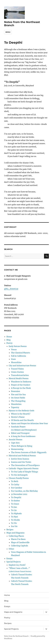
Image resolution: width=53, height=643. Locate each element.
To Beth (14, 481)
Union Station (17, 372)
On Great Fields (18, 398)
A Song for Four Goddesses (23, 436)
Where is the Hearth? (20, 414)
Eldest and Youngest (20, 433)
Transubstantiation (20, 375)
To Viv (14, 523)
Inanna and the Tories (21, 462)
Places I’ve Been (18, 539)
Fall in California (18, 356)
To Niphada (16, 513)
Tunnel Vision (17, 369)
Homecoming (17, 449)
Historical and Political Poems (22, 455)
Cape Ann (15, 443)
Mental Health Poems (18, 378)
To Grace (15, 504)
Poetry (9, 343)
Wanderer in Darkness (21, 381)
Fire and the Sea (18, 394)
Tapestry (15, 407)
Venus (14, 349)
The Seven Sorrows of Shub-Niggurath (28, 452)
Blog (8, 340)
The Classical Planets (20, 353)
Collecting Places (16, 536)
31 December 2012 (19, 494)
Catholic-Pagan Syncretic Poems (23, 468)
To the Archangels (19, 475)
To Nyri (14, 517)
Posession (15, 391)
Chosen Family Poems (19, 478)
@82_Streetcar (11, 289)
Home (9, 336)
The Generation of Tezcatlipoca (25, 465)
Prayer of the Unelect (20, 385)
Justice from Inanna (20, 459)
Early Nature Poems (18, 346)
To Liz (14, 510)
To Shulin (15, 520)
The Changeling (18, 401)
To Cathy (15, 484)
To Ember (15, 500)
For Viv (14, 526)
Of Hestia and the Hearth (22, 420)
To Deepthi (16, 497)
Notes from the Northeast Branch (16, 636)
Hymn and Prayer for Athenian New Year (29, 423)
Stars (13, 359)
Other (11, 549)
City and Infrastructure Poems (22, 365)
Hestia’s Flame (18, 417)
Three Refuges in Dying (21, 446)
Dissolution (16, 404)
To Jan (14, 507)
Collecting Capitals (19, 545)
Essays (9, 558)
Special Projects (13, 562)
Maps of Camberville (20, 542)
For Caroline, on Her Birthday (24, 491)
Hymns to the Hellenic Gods (21, 410)
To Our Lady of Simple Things (24, 472)
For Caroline (16, 488)
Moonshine (16, 362)
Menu (7, 32)
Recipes (9, 529)
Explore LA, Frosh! (17, 565)
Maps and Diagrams (15, 533)
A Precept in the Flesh (21, 388)
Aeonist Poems (15, 439)
